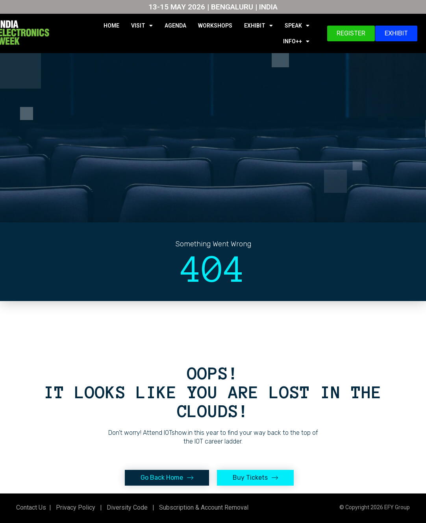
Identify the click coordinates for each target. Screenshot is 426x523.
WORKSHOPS (215, 25)
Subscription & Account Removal (202, 507)
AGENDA (175, 25)
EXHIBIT (258, 25)
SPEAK (297, 25)
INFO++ (296, 41)
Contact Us (31, 507)
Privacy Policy (75, 507)
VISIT (142, 25)
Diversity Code (126, 507)
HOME (111, 25)
